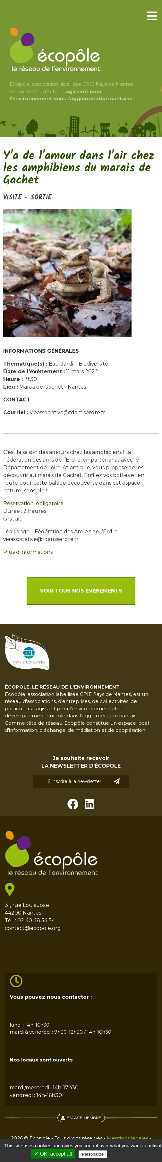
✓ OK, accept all (53, 1154)
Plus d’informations (28, 552)
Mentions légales (127, 1138)
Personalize (93, 1154)
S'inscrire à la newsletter (84, 781)
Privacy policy (124, 1154)
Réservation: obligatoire (33, 503)
